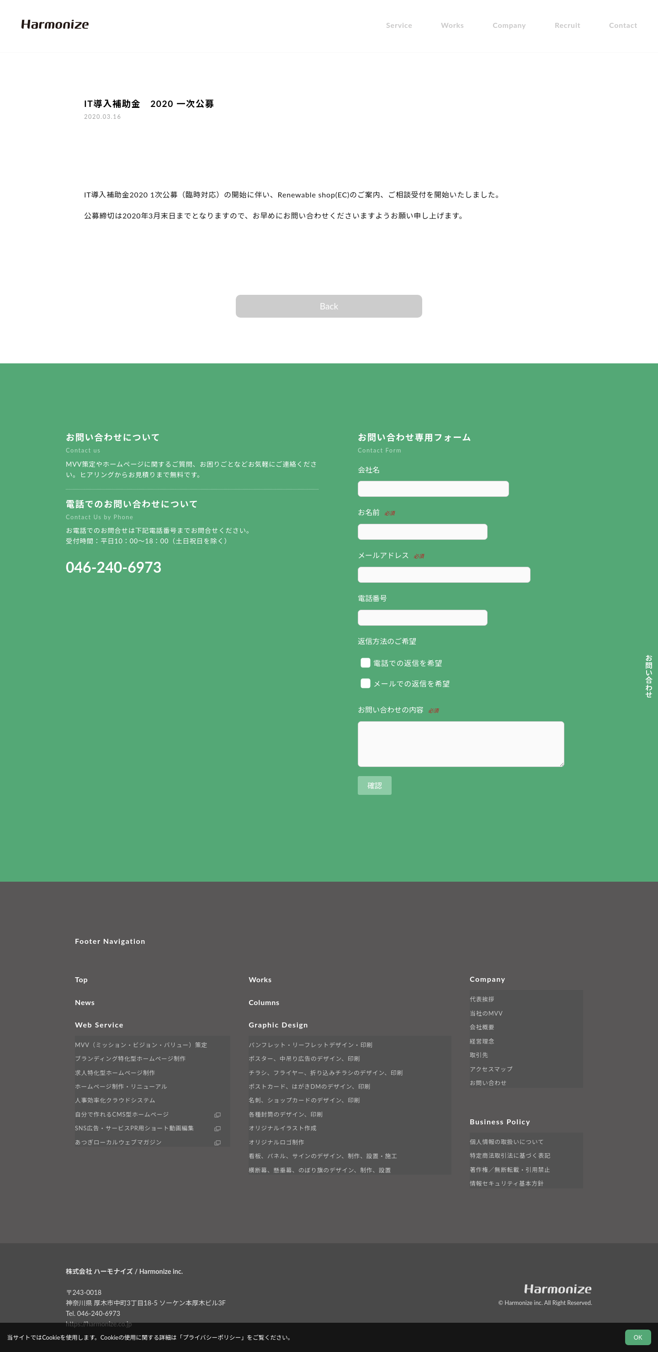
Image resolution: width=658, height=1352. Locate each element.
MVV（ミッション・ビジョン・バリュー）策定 (141, 1045)
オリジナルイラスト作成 (283, 1128)
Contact (623, 25)
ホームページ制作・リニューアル (121, 1086)
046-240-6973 (113, 567)
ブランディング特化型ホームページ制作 (130, 1058)
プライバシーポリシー (212, 1337)
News (85, 1002)
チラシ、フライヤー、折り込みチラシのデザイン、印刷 (326, 1072)
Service (399, 25)
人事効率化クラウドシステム (115, 1100)
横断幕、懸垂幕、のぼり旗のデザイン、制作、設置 (320, 1170)
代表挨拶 (482, 999)
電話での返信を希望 (402, 662)
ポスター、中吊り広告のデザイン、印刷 (304, 1058)
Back (329, 306)
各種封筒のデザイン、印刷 (286, 1114)
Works (452, 25)
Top (81, 979)
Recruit (568, 25)
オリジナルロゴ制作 (276, 1142)
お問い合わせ (488, 1082)
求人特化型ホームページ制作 (115, 1072)
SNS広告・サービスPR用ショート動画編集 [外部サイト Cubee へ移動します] (134, 1128)
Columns (264, 1002)
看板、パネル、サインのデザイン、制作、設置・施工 (323, 1156)
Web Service (99, 1024)
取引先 (479, 1055)
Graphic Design (278, 1024)
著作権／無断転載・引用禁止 (510, 1169)
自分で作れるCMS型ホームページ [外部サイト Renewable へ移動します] (122, 1114)
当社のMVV (486, 1013)
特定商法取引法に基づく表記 (510, 1155)
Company (509, 25)
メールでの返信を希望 (406, 683)
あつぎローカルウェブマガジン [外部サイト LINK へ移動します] (118, 1142)
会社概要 (482, 1027)
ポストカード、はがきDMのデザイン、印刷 (310, 1086)
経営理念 (482, 1041)
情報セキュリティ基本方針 (507, 1183)
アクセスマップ (491, 1069)
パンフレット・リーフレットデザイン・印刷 (310, 1045)
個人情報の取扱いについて (507, 1141)
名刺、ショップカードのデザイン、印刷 (304, 1100)
